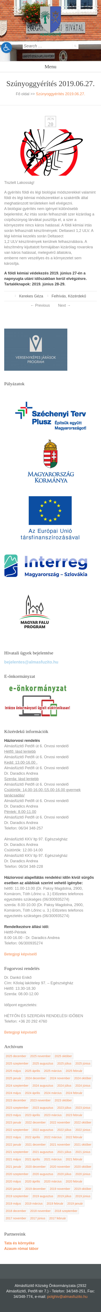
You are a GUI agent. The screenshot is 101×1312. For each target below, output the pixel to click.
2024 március (53, 1093)
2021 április (32, 1159)
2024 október (83, 1078)
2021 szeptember (17, 1152)
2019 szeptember (17, 1196)
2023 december (16, 1100)
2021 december (35, 1144)
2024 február (74, 1093)
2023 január (13, 1122)
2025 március (53, 1071)
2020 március (53, 1181)
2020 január (13, 1188)
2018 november (40, 1211)
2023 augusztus (42, 1107)
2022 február (74, 1137)
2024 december (35, 1078)
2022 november (60, 1122)
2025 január (13, 1078)
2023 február (74, 1115)
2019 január (75, 1203)
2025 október (63, 1056)
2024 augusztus (42, 1085)
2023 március (53, 1115)
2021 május (13, 1159)
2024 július (64, 1085)
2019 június (82, 1196)
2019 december (35, 1188)
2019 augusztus (42, 1196)
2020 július (64, 1174)
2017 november (16, 1218)
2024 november (60, 1078)
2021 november (60, 1144)
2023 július (64, 1107)
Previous (40, 305)
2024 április (32, 1093)
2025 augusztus (42, 1063)
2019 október (83, 1188)
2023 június (82, 1107)
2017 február (57, 1218)
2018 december (16, 1211)
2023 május (13, 1115)
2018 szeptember (66, 1211)
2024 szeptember (17, 1085)
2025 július (64, 1063)
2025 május (13, 1071)
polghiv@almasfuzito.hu (67, 1297)
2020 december (35, 1166)
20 (50, 124)
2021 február (74, 1159)
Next (64, 305)
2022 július (64, 1129)
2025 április (32, 1071)
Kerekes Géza (31, 296)
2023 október (63, 1100)
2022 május (13, 1137)
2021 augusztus (42, 1152)
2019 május (13, 1203)
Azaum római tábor (21, 1248)
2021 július (64, 1152)
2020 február (74, 1181)
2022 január (13, 1144)
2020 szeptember (17, 1174)
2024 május (13, 1093)
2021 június (82, 1152)
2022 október (83, 1122)
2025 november (40, 1056)
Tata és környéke (19, 1243)
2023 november (40, 1100)
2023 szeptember (17, 1107)
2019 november (60, 1188)
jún (50, 119)
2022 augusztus (42, 1129)
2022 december (35, 1122)
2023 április (32, 1115)
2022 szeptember (17, 1129)
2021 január (13, 1166)
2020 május (13, 1181)
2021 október (83, 1144)
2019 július (64, 1196)
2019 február (55, 1203)
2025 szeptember (17, 1063)
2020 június (82, 1174)
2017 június (37, 1218)
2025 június (82, 1063)
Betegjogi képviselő (20, 954)
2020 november (60, 1166)
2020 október (83, 1166)
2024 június (82, 1085)
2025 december (16, 1056)
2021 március (53, 1159)
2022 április (32, 1137)
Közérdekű (77, 296)
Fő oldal (22, 94)
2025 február (74, 1071)
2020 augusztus (42, 1174)
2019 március (34, 1203)
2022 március (53, 1137)
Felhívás (59, 296)
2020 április (32, 1181)
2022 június (82, 1129)
